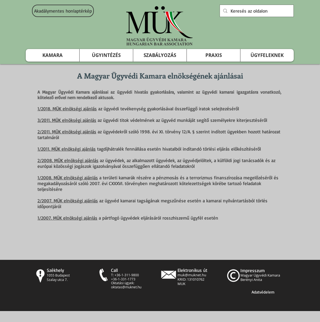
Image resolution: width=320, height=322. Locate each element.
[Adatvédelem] (263, 292)
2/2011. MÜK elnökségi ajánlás (66, 131)
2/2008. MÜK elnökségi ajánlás (67, 160)
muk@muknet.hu (192, 274)
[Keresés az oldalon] (256, 11)
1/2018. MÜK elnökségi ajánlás (67, 108)
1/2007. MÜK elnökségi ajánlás (67, 218)
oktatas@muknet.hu (126, 287)
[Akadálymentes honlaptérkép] (63, 11)
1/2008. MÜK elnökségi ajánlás (67, 177)
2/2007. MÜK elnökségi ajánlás (67, 200)
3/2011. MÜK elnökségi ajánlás (66, 120)
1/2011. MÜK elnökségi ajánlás (66, 149)
